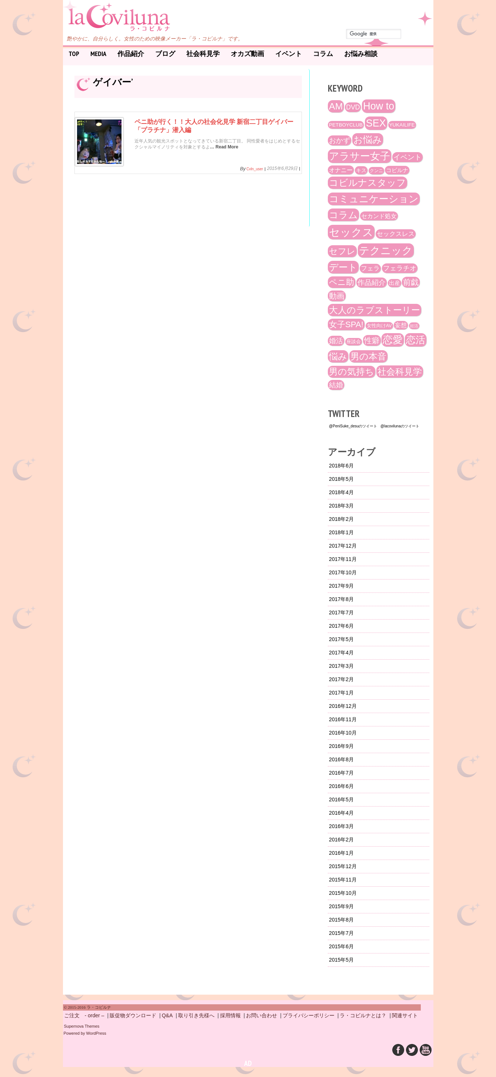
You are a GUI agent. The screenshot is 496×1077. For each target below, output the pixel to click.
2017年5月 (341, 639)
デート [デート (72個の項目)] (343, 267)
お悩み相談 (360, 53)
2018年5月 (341, 479)
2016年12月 (343, 706)
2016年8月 (341, 759)
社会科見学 (203, 53)
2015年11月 (343, 880)
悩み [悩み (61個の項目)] (338, 356)
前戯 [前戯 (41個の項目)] (411, 282)
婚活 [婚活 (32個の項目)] (336, 341)
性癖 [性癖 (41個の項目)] (372, 340)
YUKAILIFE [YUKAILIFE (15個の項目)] (402, 125)
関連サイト (405, 1015)
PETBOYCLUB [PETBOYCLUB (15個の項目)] (346, 125)
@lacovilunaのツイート (399, 426)
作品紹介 (130, 53)
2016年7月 (341, 773)
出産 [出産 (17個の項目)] (394, 283)
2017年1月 (341, 693)
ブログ (165, 53)
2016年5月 (341, 799)
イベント (288, 53)
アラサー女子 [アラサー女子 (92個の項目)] (359, 156)
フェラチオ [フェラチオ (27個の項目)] (399, 268)
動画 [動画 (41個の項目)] (336, 296)
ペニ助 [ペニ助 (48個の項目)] (341, 282)
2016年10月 (343, 733)
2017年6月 (341, 626)
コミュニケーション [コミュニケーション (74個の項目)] (374, 199)
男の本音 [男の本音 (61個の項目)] (368, 356)
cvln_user (254, 169)
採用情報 (230, 1015)
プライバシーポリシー (308, 1015)
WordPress (96, 1033)
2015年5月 (341, 960)
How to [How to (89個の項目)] (378, 106)
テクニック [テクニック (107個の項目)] (386, 250)
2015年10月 (343, 893)
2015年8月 (341, 920)
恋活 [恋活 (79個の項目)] (415, 339)
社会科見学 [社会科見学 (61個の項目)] (399, 372)
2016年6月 (341, 786)
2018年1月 (341, 532)
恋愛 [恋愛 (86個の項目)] (393, 339)
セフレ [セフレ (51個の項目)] (342, 251)
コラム (323, 53)
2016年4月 (341, 813)
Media (98, 53)
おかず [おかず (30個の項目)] (339, 140)
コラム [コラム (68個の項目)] (343, 215)
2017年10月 (343, 572)
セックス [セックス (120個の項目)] (351, 232)
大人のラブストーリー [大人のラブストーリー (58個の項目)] (374, 310)
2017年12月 (343, 546)
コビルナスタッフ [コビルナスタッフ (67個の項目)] (367, 183)
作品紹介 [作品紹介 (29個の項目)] (371, 282)
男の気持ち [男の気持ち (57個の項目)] (351, 372)
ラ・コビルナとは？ (363, 1015)
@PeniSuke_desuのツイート (353, 426)
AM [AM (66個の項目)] (336, 106)
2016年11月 (343, 719)
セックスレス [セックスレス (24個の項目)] (396, 233)
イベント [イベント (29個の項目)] (407, 157)
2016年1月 (341, 853)
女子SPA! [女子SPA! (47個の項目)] (346, 324)
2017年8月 (341, 599)
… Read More (224, 152)
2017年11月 (343, 559)
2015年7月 (341, 933)
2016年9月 (341, 746)
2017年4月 (341, 653)
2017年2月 (341, 679)
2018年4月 (341, 492)
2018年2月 (341, 519)
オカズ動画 (247, 53)
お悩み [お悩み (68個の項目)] (367, 139)
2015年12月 (343, 866)
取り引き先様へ (196, 1015)
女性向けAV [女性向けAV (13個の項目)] (379, 325)
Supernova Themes (82, 1026)
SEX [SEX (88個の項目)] (376, 123)
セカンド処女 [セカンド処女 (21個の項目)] (379, 216)
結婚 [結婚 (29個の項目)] (336, 385)
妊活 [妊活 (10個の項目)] (414, 326)
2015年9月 (341, 906)
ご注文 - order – (84, 1015)
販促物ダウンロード (133, 1015)
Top (74, 53)
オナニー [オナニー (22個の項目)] (341, 170)
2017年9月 (341, 586)
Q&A (167, 1015)
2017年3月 (341, 666)
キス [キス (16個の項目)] (361, 170)
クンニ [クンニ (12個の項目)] (376, 170)
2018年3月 (341, 506)
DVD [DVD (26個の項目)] (353, 107)
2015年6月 (341, 946)
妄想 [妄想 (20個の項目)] (401, 325)
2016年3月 (341, 826)
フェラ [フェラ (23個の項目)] (370, 268)
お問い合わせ (261, 1015)
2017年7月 (341, 612)
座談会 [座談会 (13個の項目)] (353, 341)
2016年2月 (341, 840)
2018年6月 (341, 466)
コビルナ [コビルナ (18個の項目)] (397, 170)
